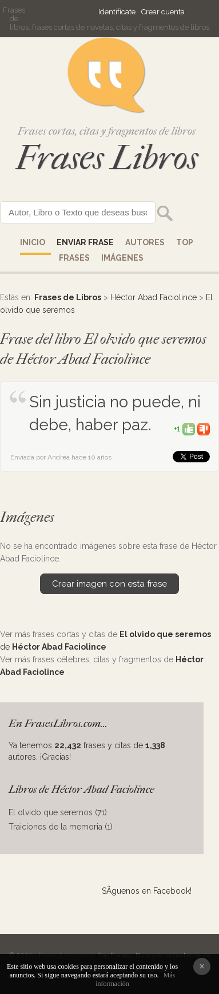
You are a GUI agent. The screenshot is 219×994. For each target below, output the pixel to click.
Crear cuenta (163, 11)
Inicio (32, 242)
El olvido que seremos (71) (58, 812)
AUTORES (145, 242)
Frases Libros (107, 157)
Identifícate (117, 11)
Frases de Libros (67, 297)
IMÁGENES (122, 257)
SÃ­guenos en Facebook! (147, 890)
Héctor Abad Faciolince (153, 297)
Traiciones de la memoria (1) (61, 826)
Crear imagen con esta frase (109, 584)
